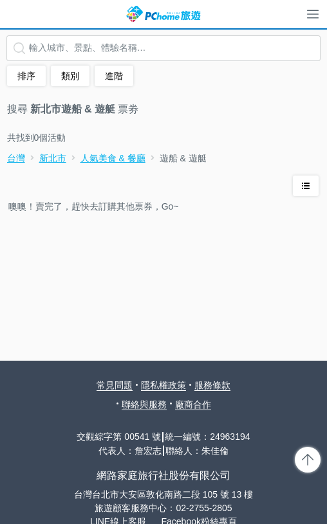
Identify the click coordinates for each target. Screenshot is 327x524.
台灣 (16, 158)
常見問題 (115, 385)
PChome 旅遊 (163, 14)
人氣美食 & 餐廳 (112, 158)
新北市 (52, 158)
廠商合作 (193, 404)
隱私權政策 (163, 385)
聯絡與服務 (144, 404)
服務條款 (212, 385)
